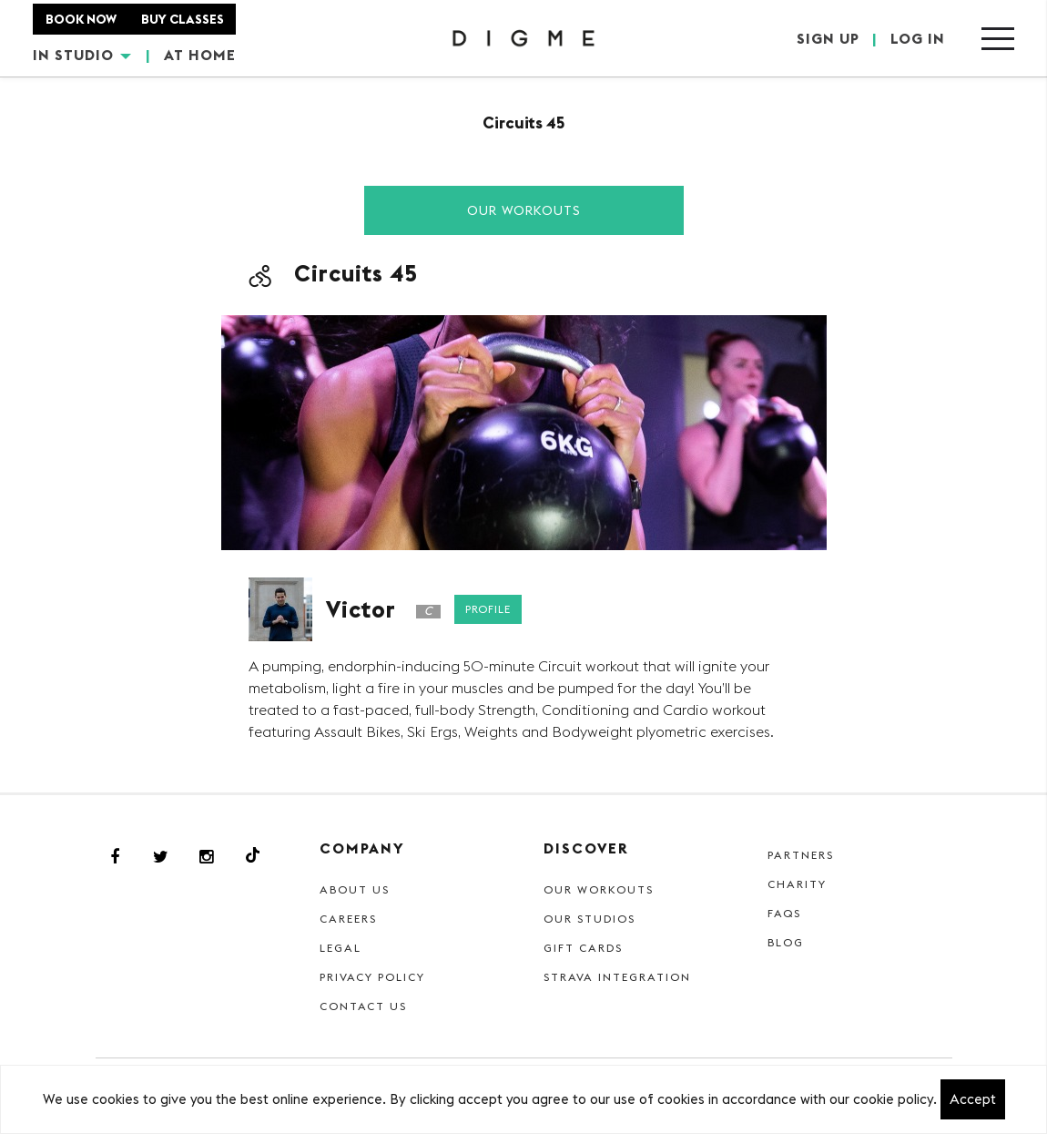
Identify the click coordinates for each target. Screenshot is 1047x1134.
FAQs (784, 913)
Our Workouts (524, 210)
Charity (797, 884)
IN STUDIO (82, 55)
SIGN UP (828, 38)
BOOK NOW (81, 19)
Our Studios (589, 918)
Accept (973, 1099)
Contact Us (363, 1006)
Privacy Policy (372, 977)
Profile (488, 609)
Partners (800, 855)
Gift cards (583, 948)
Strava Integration (617, 977)
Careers (348, 918)
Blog (785, 942)
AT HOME (200, 55)
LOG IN (917, 38)
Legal (340, 948)
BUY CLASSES (182, 19)
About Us (355, 889)
